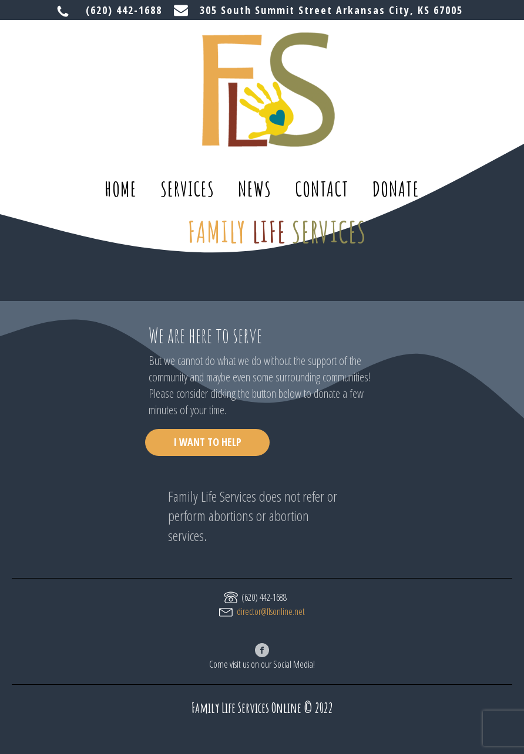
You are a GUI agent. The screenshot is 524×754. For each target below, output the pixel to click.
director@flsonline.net (271, 611)
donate (395, 188)
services (187, 188)
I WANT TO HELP (207, 442)
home (121, 188)
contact (322, 188)
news (254, 188)
